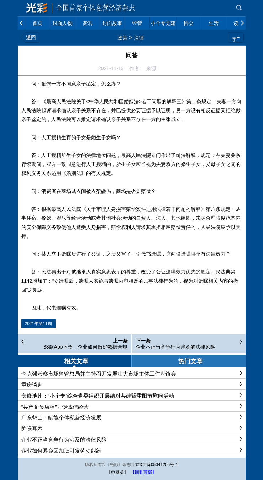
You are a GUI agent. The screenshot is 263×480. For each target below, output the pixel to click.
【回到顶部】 (143, 472)
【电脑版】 (117, 472)
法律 (139, 38)
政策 (122, 38)
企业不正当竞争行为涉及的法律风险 (175, 347)
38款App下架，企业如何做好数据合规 (85, 347)
